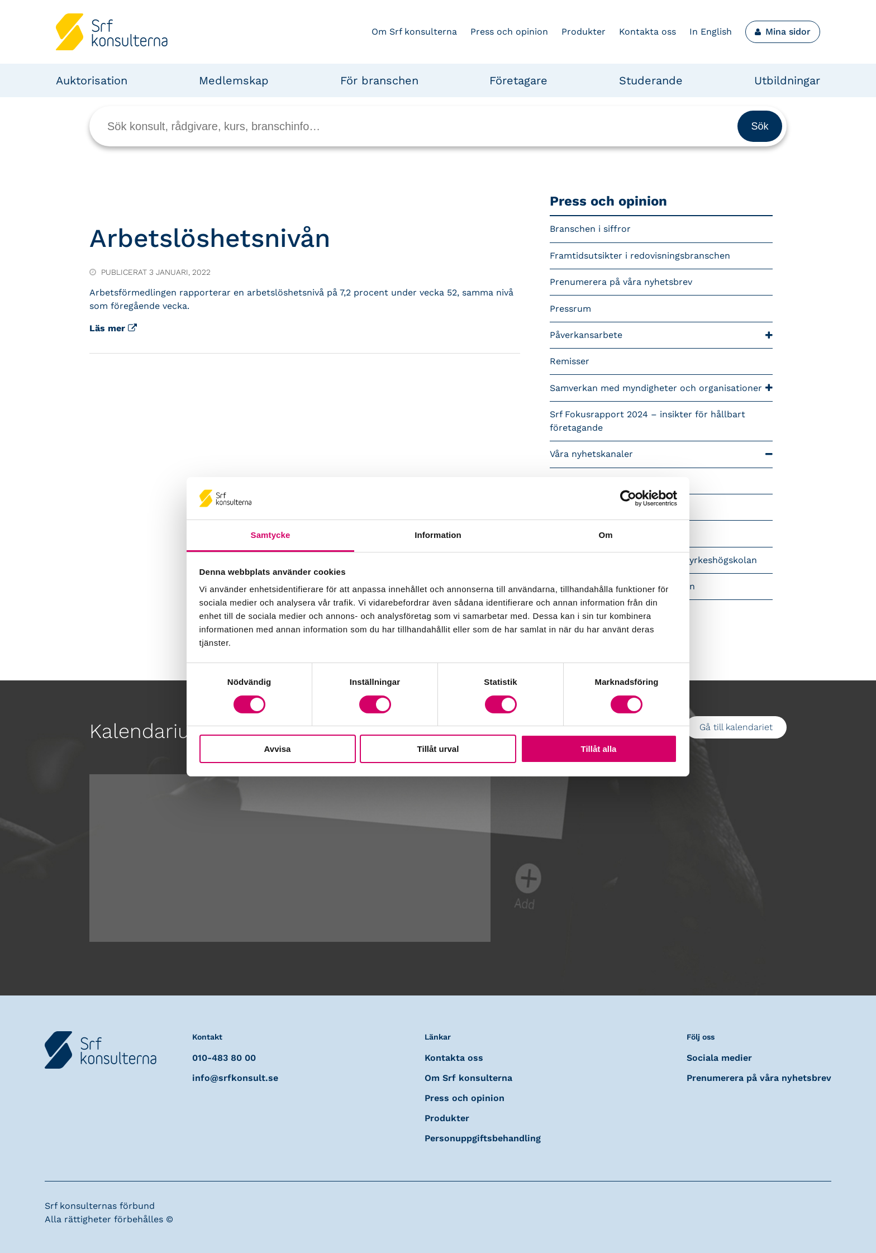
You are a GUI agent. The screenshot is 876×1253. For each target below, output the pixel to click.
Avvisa (277, 749)
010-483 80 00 (224, 1057)
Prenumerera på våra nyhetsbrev (621, 282)
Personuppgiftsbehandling (483, 1138)
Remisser (569, 361)
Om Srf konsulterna (414, 31)
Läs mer (113, 328)
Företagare (518, 80)
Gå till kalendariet (736, 727)
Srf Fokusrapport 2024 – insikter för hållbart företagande (647, 421)
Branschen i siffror (590, 228)
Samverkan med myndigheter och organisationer (661, 388)
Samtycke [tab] (271, 535)
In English (710, 31)
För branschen (379, 80)
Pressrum (570, 308)
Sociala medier (719, 1057)
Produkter (583, 31)
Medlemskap (234, 80)
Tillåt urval (438, 749)
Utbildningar (787, 80)
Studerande (651, 80)
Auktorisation (91, 80)
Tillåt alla (599, 749)
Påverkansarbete (661, 335)
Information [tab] (438, 535)
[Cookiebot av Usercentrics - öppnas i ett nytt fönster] (628, 498)
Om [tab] (605, 535)
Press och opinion (509, 31)
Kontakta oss (647, 31)
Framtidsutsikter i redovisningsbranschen (640, 255)
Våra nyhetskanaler (661, 454)
